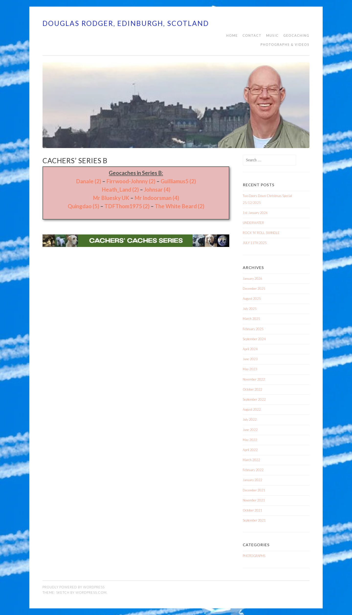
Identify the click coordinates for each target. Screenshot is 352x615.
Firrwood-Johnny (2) (130, 181)
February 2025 (253, 329)
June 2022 (250, 430)
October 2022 (252, 389)
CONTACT (252, 35)
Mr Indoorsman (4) (156, 198)
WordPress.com (91, 592)
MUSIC (272, 35)
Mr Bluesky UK (111, 198)
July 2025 (250, 309)
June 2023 (250, 359)
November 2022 (254, 379)
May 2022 (250, 440)
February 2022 (253, 470)
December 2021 (254, 490)
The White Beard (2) (179, 206)
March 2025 (251, 319)
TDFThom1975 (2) (127, 206)
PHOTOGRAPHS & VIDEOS (285, 44)
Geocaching (296, 35)
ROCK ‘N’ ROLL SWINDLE (261, 233)
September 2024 (254, 339)
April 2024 (250, 349)
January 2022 (252, 480)
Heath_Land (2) (120, 189)
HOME (232, 35)
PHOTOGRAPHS (254, 556)
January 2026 (252, 278)
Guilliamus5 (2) (178, 181)
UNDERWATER (253, 223)
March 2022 (251, 460)
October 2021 (252, 510)
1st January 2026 (255, 213)
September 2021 (254, 520)
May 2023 (250, 369)
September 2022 (254, 399)
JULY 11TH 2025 (255, 243)
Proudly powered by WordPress (74, 587)
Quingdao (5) (83, 206)
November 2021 (254, 500)
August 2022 (252, 409)
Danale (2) (88, 181)
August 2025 (252, 299)
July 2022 (250, 419)
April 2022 (250, 450)
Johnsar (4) (157, 189)
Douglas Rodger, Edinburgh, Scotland (126, 23)
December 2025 (254, 288)
